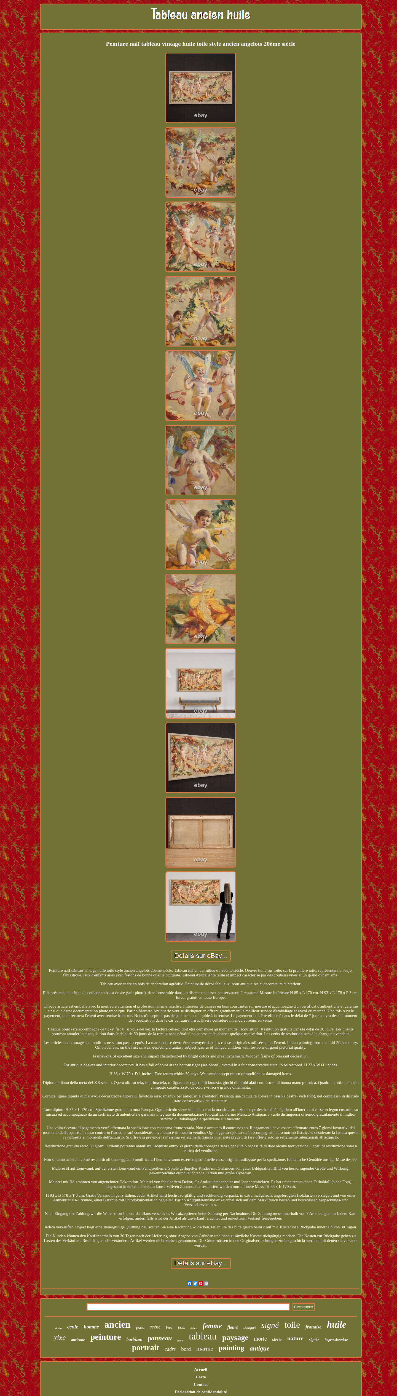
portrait (145, 1347)
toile (292, 1325)
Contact (201, 1384)
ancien (117, 1324)
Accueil (200, 1369)
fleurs (232, 1327)
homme (91, 1327)
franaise (313, 1327)
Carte (201, 1377)
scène (155, 1327)
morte (260, 1339)
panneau (160, 1338)
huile (336, 1325)
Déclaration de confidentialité (201, 1392)
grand (140, 1328)
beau (169, 1328)
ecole (72, 1327)
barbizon (135, 1339)
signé (270, 1325)
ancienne (78, 1340)
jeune (180, 1340)
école (58, 1328)
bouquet (249, 1327)
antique (260, 1348)
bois (181, 1327)
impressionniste (336, 1340)
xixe (60, 1337)
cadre (170, 1349)
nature (295, 1338)
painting (231, 1348)
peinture (105, 1337)
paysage (235, 1337)
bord (186, 1349)
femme (212, 1326)
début (194, 1328)
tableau (203, 1336)
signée (314, 1340)
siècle (277, 1339)
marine (204, 1348)
